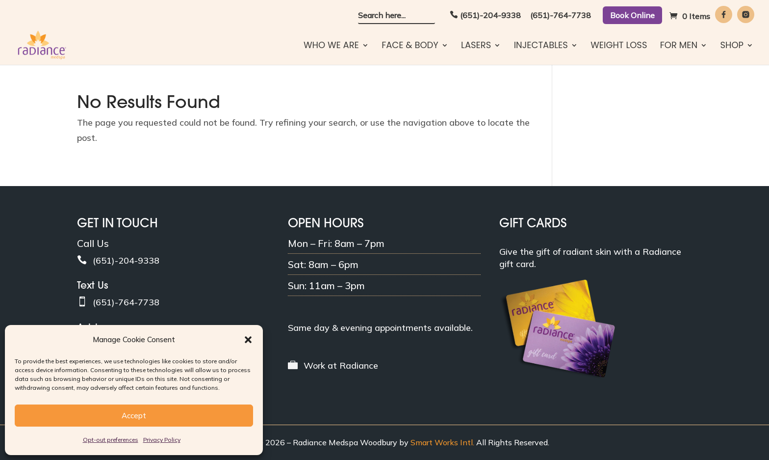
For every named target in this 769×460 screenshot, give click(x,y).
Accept (134, 415)
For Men (678, 46)
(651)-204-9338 (490, 15)
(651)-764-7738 (560, 15)
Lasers (476, 46)
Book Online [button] (632, 15)
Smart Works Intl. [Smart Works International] (442, 442)
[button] (248, 340)
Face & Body (410, 46)
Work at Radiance (341, 365)
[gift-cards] (557, 376)
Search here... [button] (382, 15)
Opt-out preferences (110, 439)
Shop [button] (731, 46)
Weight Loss (618, 46)
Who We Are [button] (331, 46)
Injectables (541, 46)
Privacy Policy (161, 439)
